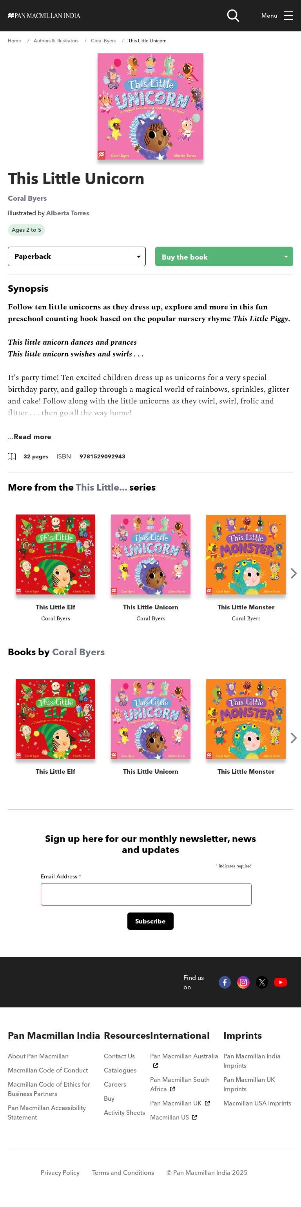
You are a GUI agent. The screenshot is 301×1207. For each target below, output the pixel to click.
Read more (32, 436)
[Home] (44, 15)
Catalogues (120, 1070)
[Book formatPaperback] (70, 256)
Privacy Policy (60, 1172)
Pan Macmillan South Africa (180, 1084)
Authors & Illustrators (56, 41)
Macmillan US (173, 1117)
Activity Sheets (124, 1112)
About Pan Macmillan (38, 1056)
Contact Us (119, 1056)
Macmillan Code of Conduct (48, 1070)
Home (14, 41)
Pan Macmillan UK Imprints (249, 1084)
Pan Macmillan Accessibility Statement (47, 1112)
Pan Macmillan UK (180, 1103)
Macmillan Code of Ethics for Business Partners (49, 1089)
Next (294, 573)
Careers (115, 1084)
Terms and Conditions (123, 1172)
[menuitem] (56, 1035)
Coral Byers (103, 41)
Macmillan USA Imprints (257, 1103)
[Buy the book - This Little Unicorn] (218, 256)
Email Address (61, 876)
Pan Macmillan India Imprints (252, 1060)
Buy (109, 1098)
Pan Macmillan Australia (184, 1060)
